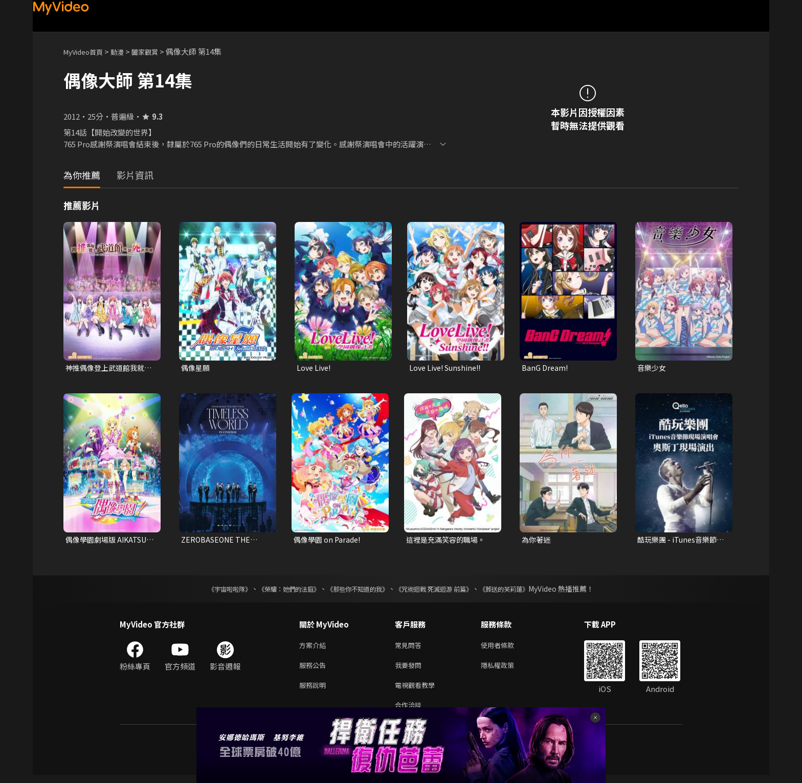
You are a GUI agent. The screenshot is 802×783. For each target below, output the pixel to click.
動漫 (125, 51)
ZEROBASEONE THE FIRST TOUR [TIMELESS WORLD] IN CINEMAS (225, 541)
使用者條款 (506, 647)
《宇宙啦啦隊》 (209, 591)
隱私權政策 (506, 669)
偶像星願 (196, 368)
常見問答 (410, 647)
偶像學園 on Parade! (329, 540)
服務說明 (314, 690)
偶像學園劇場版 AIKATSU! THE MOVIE (104, 541)
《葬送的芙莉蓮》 (523, 591)
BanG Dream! (545, 368)
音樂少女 (652, 368)
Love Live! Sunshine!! (447, 368)
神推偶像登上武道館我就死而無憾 (107, 368)
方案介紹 (314, 647)
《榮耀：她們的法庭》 (277, 591)
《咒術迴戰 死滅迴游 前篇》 (443, 591)
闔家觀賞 (156, 51)
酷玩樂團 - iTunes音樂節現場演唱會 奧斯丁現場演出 (680, 541)
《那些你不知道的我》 (356, 591)
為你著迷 (537, 540)
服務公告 (314, 669)
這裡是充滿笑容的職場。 (448, 540)
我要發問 (410, 669)
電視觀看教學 (418, 690)
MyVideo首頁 (86, 51)
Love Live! (315, 368)
